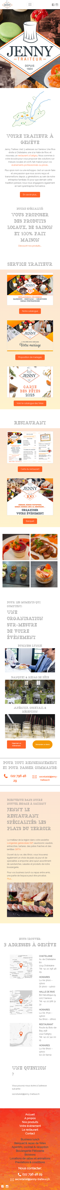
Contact (30, 1133)
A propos (30, 1118)
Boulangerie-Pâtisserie (30, 1150)
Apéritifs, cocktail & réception (30, 1147)
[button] (10, 900)
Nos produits (30, 1122)
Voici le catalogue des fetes (30, 403)
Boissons (30, 1154)
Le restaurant (30, 1129)
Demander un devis (42, 744)
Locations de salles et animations (30, 1158)
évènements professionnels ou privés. (29, 165)
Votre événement (30, 1125)
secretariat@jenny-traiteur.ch (26, 1094)
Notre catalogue (30, 311)
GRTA (18, 849)
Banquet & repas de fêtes (30, 1143)
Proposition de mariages (30, 357)
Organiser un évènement (16, 744)
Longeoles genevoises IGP (20, 843)
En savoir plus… (30, 194)
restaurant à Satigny (27, 155)
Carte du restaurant (30, 469)
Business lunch (30, 1139)
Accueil (30, 1114)
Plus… (9, 879)
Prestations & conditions (30, 1162)
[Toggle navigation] (30, 4)
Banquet (30, 521)
